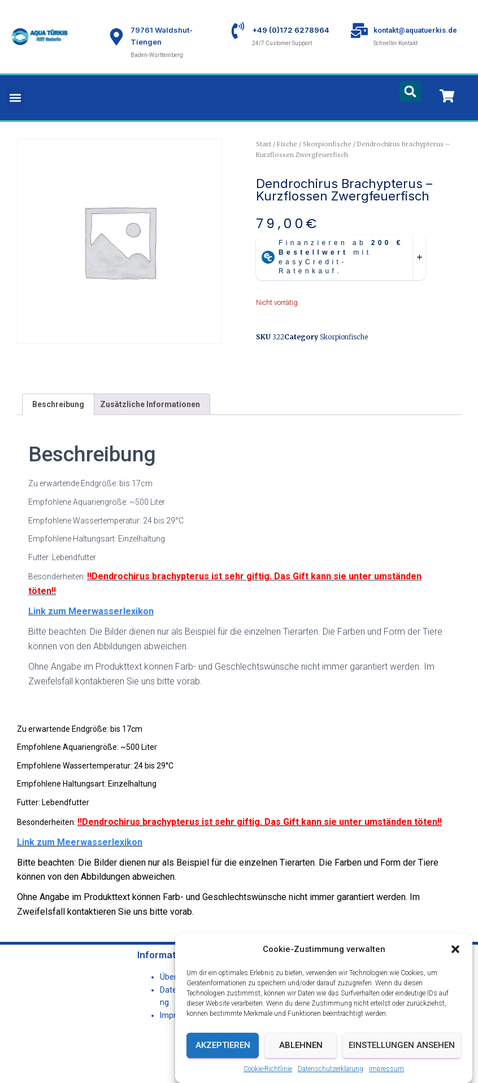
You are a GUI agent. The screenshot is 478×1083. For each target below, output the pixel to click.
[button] (455, 967)
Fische (287, 144)
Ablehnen (301, 1064)
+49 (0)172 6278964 (290, 29)
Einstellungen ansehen (402, 1064)
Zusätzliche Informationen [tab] (150, 404)
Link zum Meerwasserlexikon (91, 611)
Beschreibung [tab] (58, 404)
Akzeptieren (222, 1064)
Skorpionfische (327, 144)
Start (263, 144)
